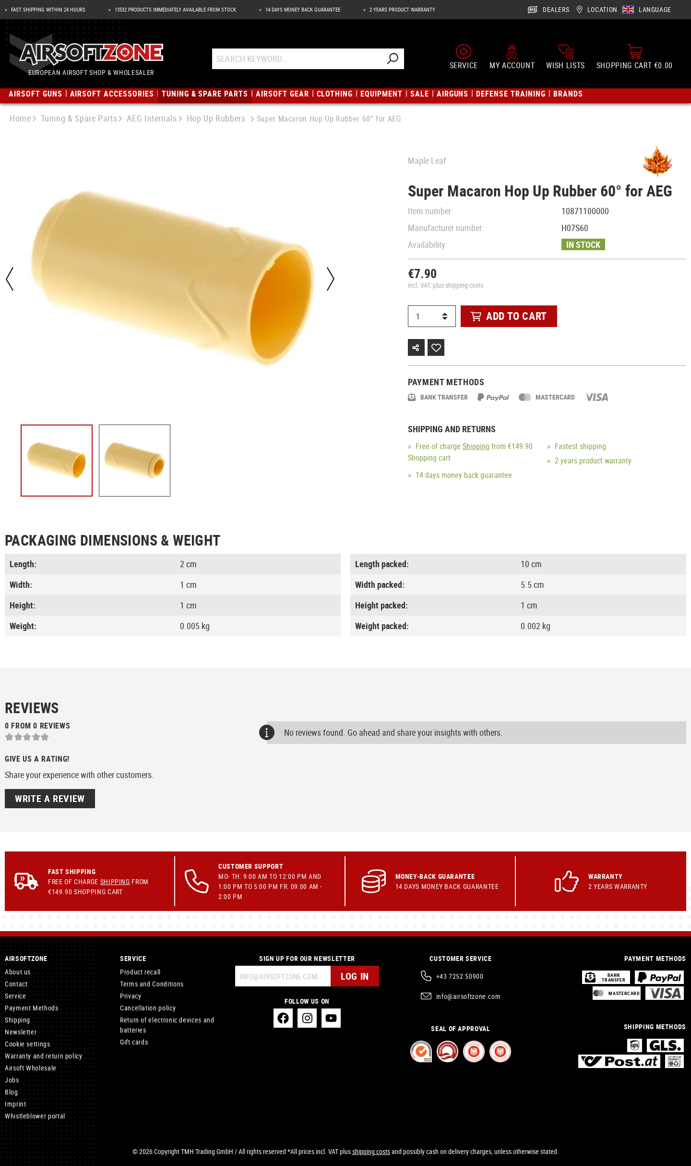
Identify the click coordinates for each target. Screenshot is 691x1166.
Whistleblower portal (35, 1115)
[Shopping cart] (635, 56)
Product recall (140, 971)
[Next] (330, 279)
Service (15, 995)
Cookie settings (27, 1043)
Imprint (15, 1103)
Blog (11, 1091)
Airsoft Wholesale (31, 1067)
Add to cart (509, 316)
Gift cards (134, 1041)
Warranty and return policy (44, 1055)
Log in (355, 976)
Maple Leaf (427, 160)
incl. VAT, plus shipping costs (445, 285)
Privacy (130, 995)
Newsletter (20, 1031)
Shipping (476, 446)
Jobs (12, 1079)
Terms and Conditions (152, 983)
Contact (16, 983)
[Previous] (9, 279)
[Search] (392, 59)
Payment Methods (32, 1007)
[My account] (512, 56)
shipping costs (371, 1151)
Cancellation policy (148, 1007)
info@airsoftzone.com (468, 996)
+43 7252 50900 (460, 976)
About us (18, 971)
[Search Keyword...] (296, 59)
